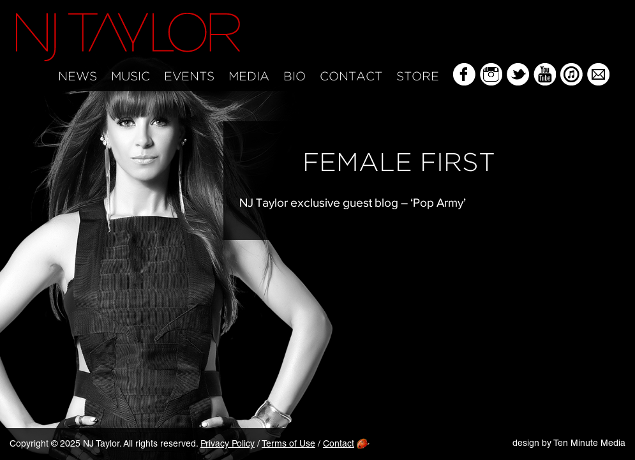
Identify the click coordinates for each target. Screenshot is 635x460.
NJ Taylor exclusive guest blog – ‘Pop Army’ (352, 202)
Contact (351, 76)
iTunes (571, 74)
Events (189, 76)
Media (248, 76)
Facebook (464, 74)
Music (130, 76)
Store (417, 76)
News (77, 76)
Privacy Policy (227, 444)
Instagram (491, 74)
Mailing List (598, 74)
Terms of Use (288, 444)
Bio (294, 76)
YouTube (545, 74)
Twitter (518, 74)
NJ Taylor (128, 37)
